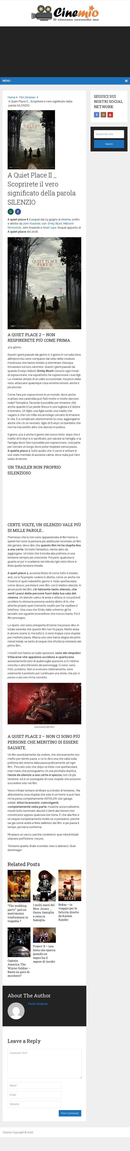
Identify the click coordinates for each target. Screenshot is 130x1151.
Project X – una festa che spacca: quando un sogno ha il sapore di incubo (44, 953)
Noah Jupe (49, 227)
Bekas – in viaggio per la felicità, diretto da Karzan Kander (68, 912)
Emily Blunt (55, 223)
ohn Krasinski (32, 223)
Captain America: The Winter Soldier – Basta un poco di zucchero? (19, 968)
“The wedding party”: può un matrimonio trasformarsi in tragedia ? (18, 913)
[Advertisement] (65, 51)
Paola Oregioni (38, 1003)
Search (109, 144)
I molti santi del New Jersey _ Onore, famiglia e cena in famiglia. (44, 912)
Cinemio (7, 1132)
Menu (6, 80)
